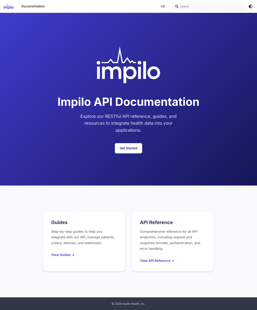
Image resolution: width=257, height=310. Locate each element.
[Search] (209, 6)
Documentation (33, 6)
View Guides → (62, 255)
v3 (163, 6)
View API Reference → (157, 261)
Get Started (128, 148)
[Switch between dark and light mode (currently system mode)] (250, 6)
